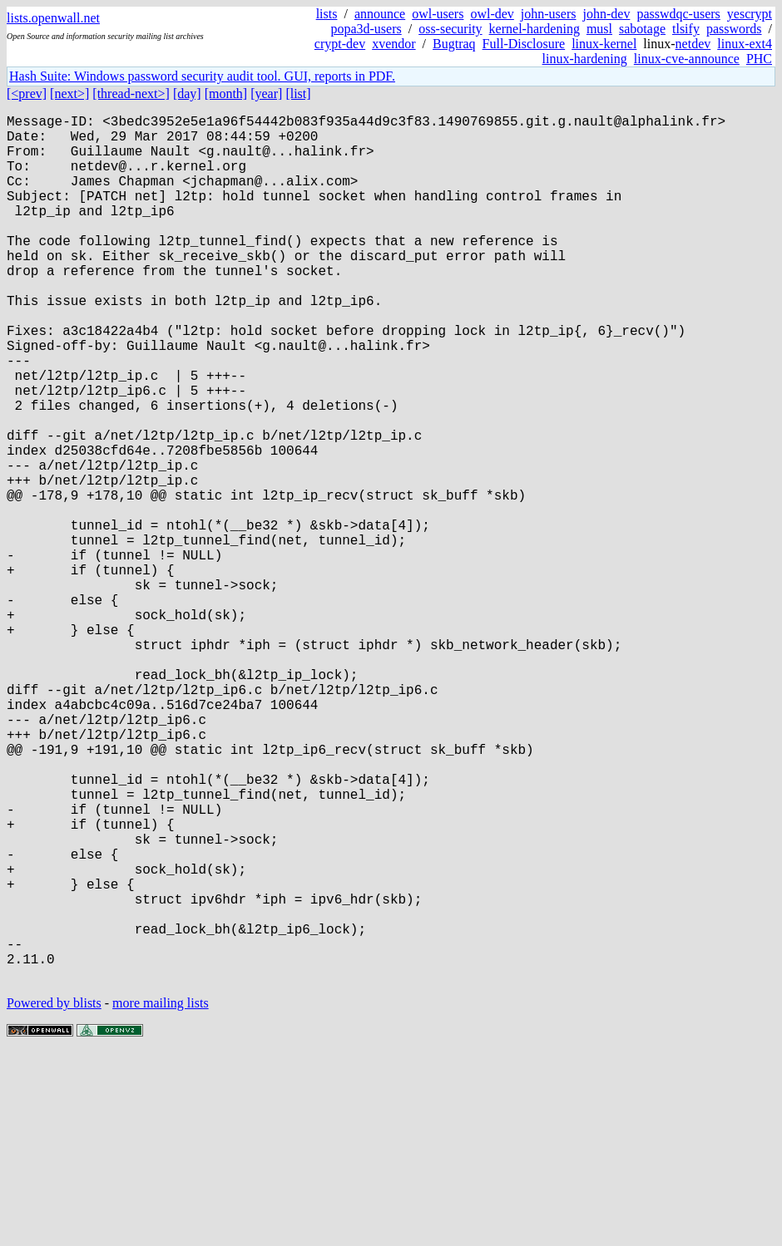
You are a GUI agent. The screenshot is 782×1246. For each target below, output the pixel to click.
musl (599, 29)
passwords (734, 29)
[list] (297, 93)
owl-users (437, 14)
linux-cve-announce (687, 59)
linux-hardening (584, 59)
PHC (759, 59)
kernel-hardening (534, 29)
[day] (187, 93)
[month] (226, 93)
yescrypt (749, 14)
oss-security (450, 29)
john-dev (607, 14)
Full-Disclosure (524, 44)
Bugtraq (454, 44)
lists (327, 14)
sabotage (642, 29)
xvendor (393, 44)
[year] (266, 93)
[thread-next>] (131, 93)
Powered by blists (54, 1196)
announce (379, 14)
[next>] (69, 93)
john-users (549, 14)
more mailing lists (160, 1196)
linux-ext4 (744, 44)
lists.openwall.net (53, 18)
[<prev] (27, 93)
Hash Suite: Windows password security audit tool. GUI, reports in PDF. (202, 76)
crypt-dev (339, 44)
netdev (693, 44)
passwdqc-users (678, 14)
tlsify (686, 29)
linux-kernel (604, 44)
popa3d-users (365, 29)
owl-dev (491, 14)
